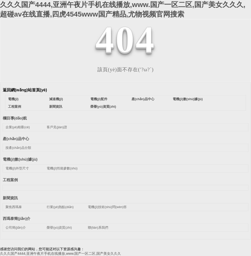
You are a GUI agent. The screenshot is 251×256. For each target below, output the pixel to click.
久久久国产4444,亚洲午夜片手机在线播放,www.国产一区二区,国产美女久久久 (60, 253)
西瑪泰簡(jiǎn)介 (17, 218)
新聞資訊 (55, 106)
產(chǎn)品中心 (143, 99)
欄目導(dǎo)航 (15, 118)
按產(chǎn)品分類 (18, 148)
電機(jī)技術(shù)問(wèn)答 (107, 207)
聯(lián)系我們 (98, 227)
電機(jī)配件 (98, 99)
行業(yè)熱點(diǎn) (60, 207)
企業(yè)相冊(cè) (18, 127)
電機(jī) (13, 99)
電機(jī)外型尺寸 (17, 168)
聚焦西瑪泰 (14, 207)
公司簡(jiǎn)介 (16, 227)
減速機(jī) (56, 99)
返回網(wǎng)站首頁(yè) (25, 90)
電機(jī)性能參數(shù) (62, 168)
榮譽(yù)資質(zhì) (103, 106)
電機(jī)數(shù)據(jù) (188, 99)
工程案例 (14, 106)
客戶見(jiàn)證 (57, 127)
